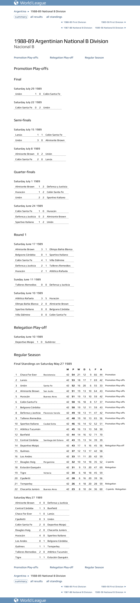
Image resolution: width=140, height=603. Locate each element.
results (36, 16)
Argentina (20, 11)
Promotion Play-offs (26, 57)
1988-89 (73, 22)
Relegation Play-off (61, 57)
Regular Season (94, 57)
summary (21, 16)
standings (54, 16)
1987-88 (76, 27)
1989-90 (113, 22)
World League (30, 2)
